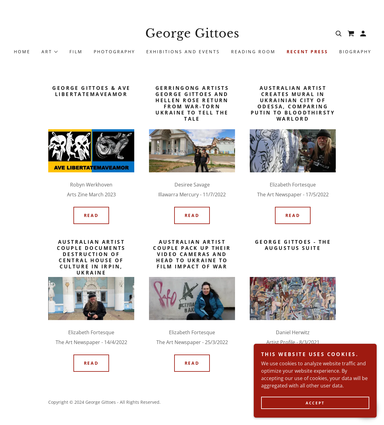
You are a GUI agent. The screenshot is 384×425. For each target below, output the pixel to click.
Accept (315, 415)
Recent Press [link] (307, 51)
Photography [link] (114, 51)
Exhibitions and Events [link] (183, 51)
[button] (363, 33)
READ (91, 215)
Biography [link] (355, 51)
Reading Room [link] (253, 51)
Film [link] (76, 51)
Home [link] (22, 51)
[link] (192, 35)
